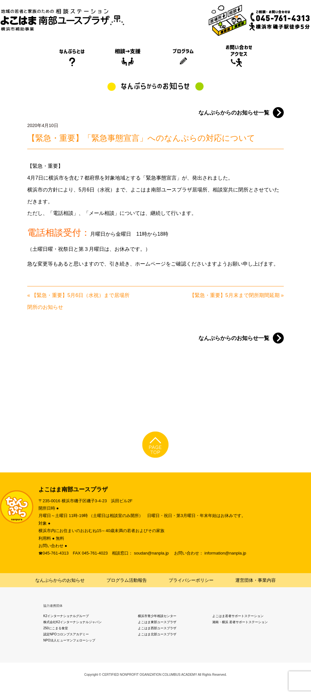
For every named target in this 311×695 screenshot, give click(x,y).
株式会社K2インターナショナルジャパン (72, 622)
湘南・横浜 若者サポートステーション (240, 622)
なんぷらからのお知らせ (60, 580)
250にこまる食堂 (55, 628)
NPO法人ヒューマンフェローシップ (69, 640)
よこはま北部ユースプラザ (157, 634)
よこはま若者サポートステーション (238, 616)
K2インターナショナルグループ (66, 616)
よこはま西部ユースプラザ (157, 628)
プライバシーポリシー (191, 580)
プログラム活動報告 (126, 580)
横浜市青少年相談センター (157, 616)
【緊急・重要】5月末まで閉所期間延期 (234, 295)
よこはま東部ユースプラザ (157, 622)
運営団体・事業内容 (255, 580)
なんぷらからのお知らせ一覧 (233, 113)
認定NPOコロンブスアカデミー (66, 634)
